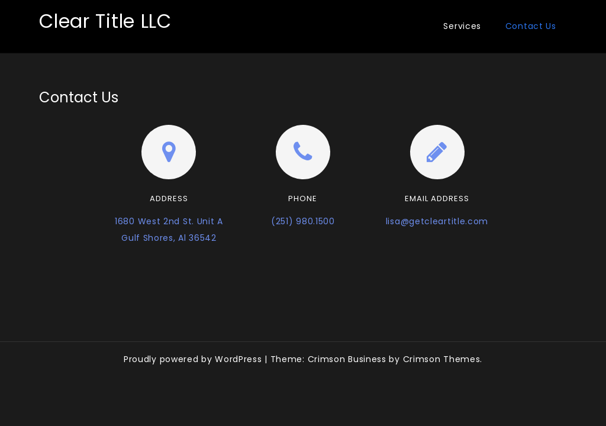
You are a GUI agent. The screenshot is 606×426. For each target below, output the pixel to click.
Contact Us (530, 26)
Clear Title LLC (105, 21)
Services (462, 26)
